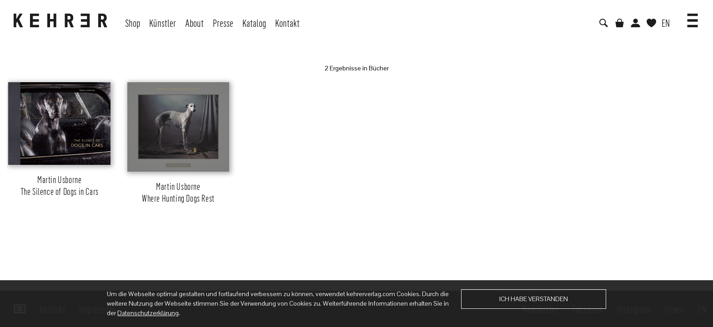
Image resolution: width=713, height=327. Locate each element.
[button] (692, 17)
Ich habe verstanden (533, 299)
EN (666, 22)
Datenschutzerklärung (148, 313)
